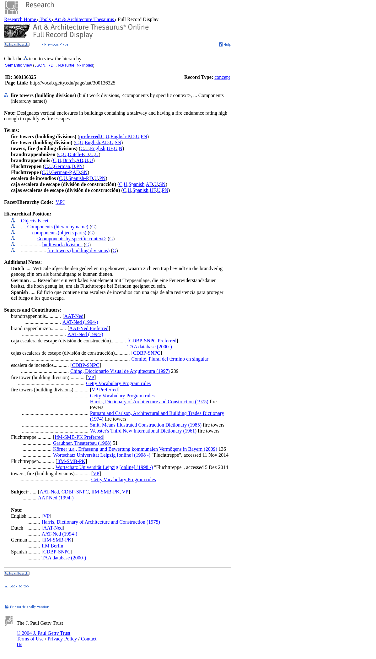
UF (110, 148)
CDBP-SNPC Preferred (152, 340)
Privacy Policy (62, 638)
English (92, 142)
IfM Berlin (52, 545)
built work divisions (62, 244)
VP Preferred (105, 389)
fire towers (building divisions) (78, 250)
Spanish (137, 184)
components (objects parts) (59, 232)
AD (105, 142)
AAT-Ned (73, 316)
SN (118, 142)
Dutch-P (76, 154)
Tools (45, 19)
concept (222, 77)
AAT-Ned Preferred (88, 328)
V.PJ (60, 202)
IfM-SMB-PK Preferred (79, 437)
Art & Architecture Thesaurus (84, 19)
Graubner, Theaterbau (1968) (82, 443)
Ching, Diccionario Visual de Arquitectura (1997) (120, 371)
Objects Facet (35, 220)
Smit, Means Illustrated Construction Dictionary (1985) (146, 425)
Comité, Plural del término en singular (170, 359)
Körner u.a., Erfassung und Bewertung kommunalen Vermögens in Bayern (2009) (135, 449)
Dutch (68, 160)
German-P (61, 172)
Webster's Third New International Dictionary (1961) (143, 430)
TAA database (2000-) (149, 346)
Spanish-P (78, 178)
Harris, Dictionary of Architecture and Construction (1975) (149, 401)
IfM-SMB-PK (71, 461)
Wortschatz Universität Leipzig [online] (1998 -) (101, 455)
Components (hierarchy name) (58, 226)
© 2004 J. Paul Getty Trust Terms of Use (43, 635)
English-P (120, 136)
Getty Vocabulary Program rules (118, 383)
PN (144, 136)
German (62, 166)
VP (91, 377)
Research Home (20, 19)
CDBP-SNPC (146, 353)
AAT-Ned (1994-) (80, 322)
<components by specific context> (71, 238)
